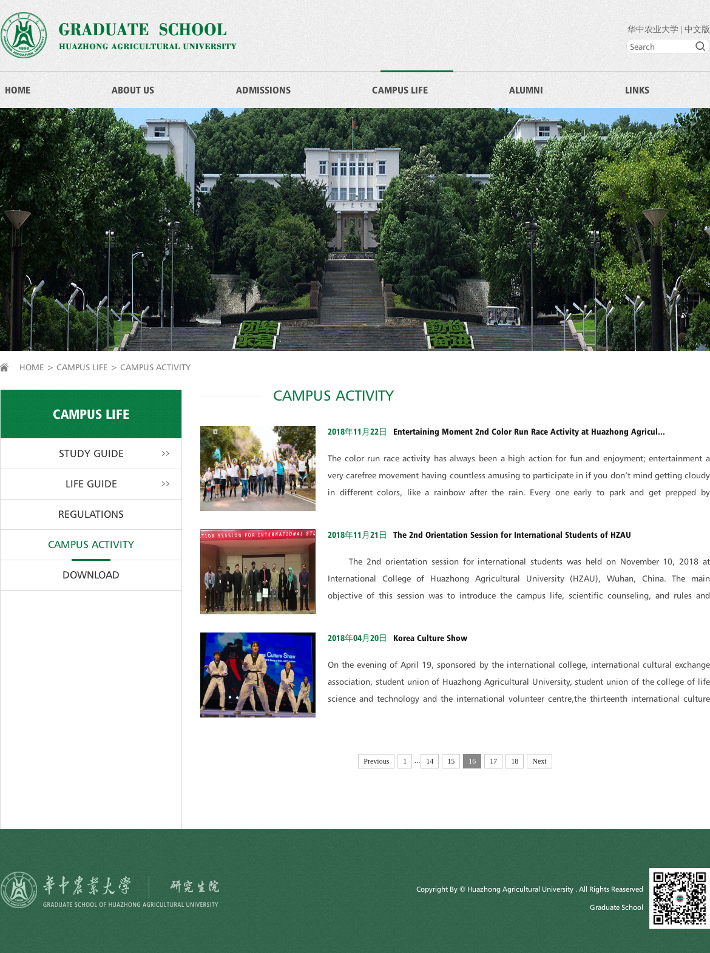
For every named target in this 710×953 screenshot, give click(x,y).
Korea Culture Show (430, 638)
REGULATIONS (91, 514)
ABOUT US (133, 90)
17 (493, 761)
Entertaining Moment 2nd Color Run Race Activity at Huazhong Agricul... (529, 431)
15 (451, 761)
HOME (17, 90)
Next (539, 761)
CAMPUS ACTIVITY (155, 367)
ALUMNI (526, 90)
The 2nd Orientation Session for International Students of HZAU (512, 534)
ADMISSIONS (263, 90)
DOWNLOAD (91, 575)
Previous (376, 761)
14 (429, 761)
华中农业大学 (652, 29)
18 (514, 761)
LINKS (637, 90)
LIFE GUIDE (91, 484)
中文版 (697, 29)
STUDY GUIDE (91, 453)
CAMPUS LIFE (400, 90)
